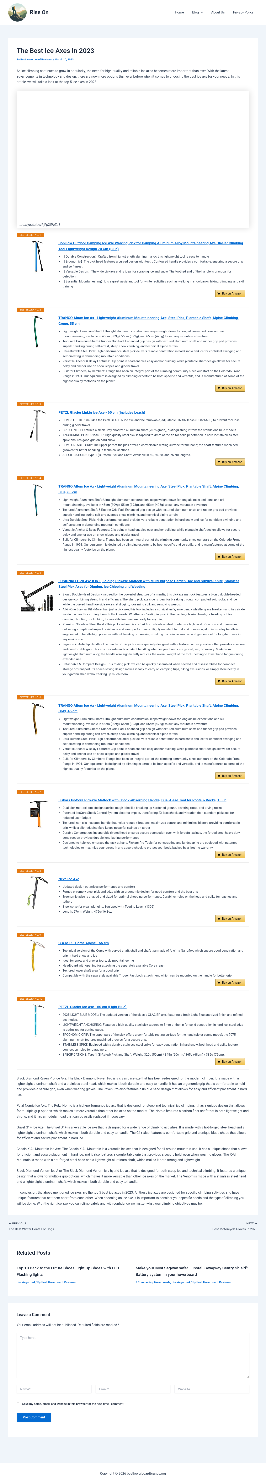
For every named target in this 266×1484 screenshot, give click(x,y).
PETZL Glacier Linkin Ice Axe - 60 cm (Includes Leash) (103, 415)
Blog (201, 12)
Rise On (39, 12)
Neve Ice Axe (69, 888)
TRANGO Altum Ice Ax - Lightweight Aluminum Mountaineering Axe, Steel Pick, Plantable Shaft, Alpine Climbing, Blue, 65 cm (144, 493)
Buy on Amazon (232, 295)
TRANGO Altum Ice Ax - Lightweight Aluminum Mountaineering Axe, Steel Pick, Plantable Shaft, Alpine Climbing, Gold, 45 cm (144, 715)
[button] (205, 12)
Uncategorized (26, 1295)
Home (185, 12)
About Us (220, 12)
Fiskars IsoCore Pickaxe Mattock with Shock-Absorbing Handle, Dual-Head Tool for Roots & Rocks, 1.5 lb (146, 808)
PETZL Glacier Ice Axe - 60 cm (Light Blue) (94, 1019)
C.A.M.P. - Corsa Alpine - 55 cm (84, 953)
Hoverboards (163, 1295)
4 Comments (144, 1295)
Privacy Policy (244, 12)
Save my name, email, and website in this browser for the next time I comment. (73, 1416)
